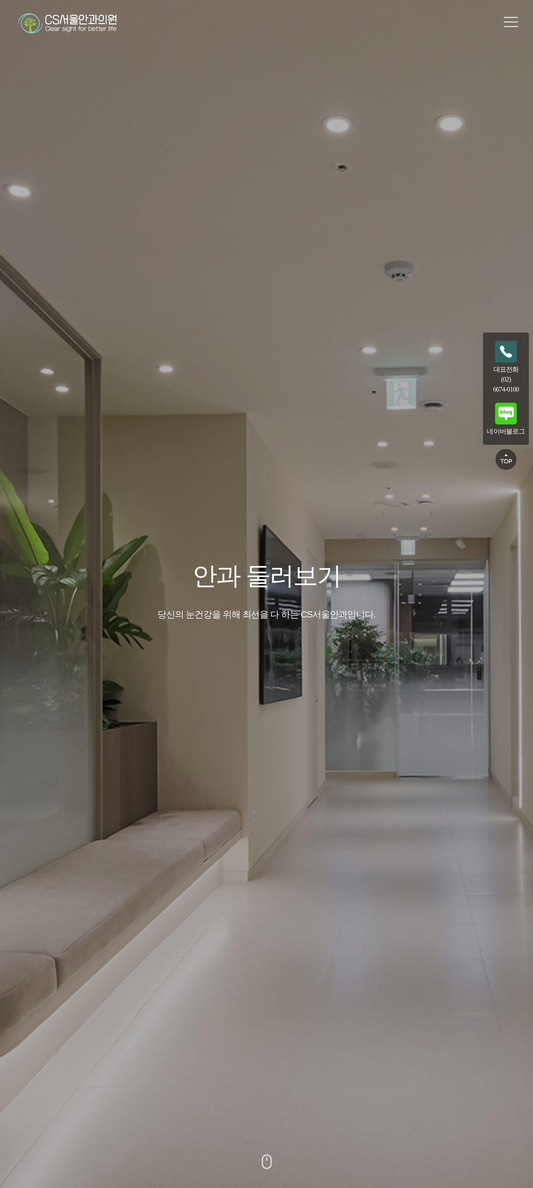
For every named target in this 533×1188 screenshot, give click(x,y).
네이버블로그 (506, 419)
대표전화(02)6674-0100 (506, 367)
